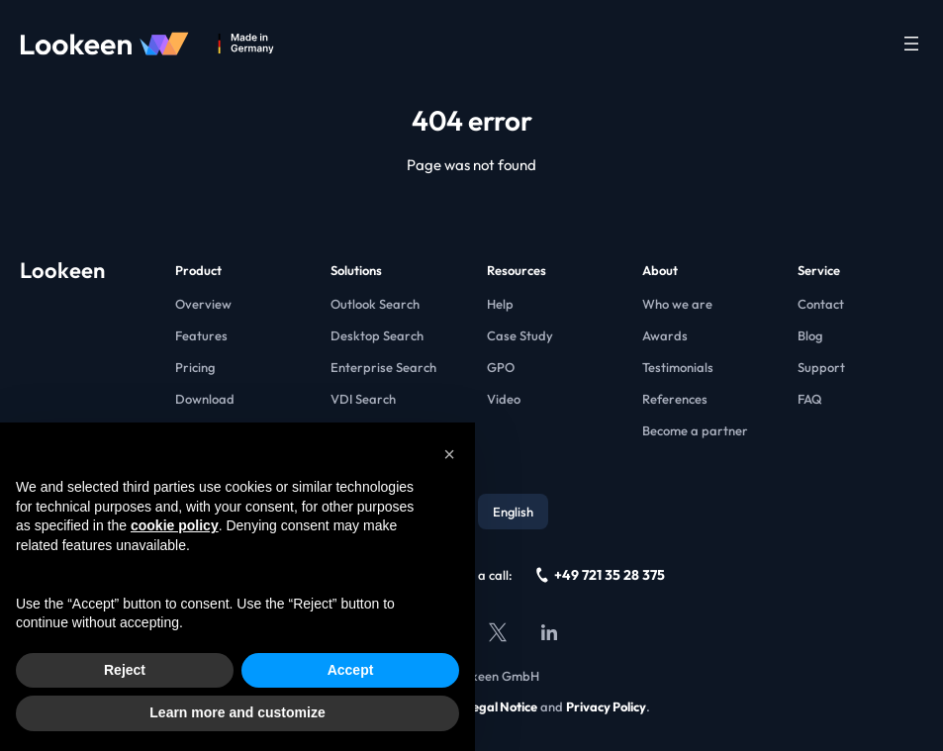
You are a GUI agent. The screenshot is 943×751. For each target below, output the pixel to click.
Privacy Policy (606, 706)
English (513, 511)
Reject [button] (124, 670)
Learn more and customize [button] (237, 712)
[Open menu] (911, 43)
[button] (449, 454)
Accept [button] (351, 670)
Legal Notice (501, 706)
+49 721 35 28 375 (600, 575)
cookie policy (175, 525)
